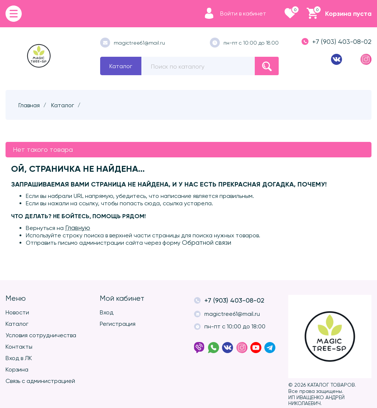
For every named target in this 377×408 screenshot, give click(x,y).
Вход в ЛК (19, 358)
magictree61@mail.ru (132, 43)
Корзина (17, 369)
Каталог (120, 66)
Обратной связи (206, 242)
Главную (77, 227)
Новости (17, 312)
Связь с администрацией (40, 380)
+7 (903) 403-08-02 (336, 41)
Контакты (19, 346)
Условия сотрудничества (41, 335)
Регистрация (117, 323)
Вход (106, 312)
